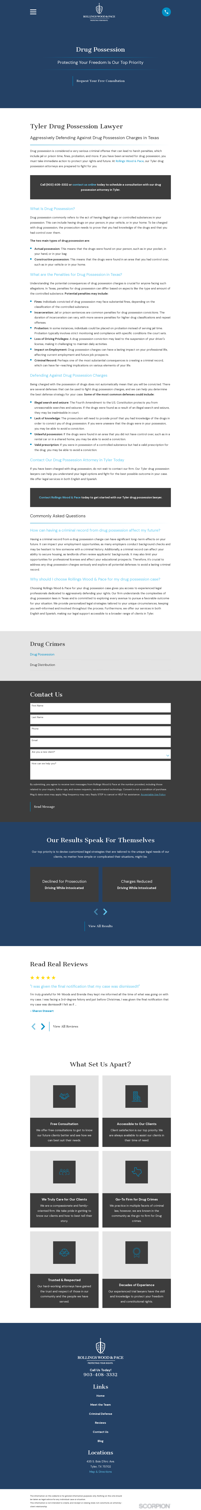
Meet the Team (100, 1405)
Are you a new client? (43, 752)
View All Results (101, 926)
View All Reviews (65, 1026)
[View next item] (105, 911)
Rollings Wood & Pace (130, 161)
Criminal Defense (100, 1414)
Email (35, 740)
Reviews (100, 1423)
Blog (100, 1441)
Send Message (44, 807)
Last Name (37, 717)
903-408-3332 (100, 1374)
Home (100, 1396)
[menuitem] (100, 654)
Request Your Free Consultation (101, 81)
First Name (37, 705)
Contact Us (100, 1432)
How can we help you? (44, 763)
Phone (35, 728)
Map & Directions (100, 1472)
